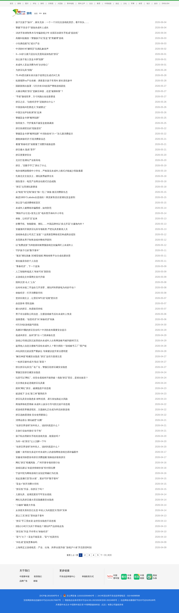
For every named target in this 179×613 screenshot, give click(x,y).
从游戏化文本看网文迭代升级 (30, 277)
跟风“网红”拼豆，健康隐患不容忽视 (33, 388)
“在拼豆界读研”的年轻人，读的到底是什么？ (38, 425)
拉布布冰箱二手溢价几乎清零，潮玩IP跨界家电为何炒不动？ (46, 287)
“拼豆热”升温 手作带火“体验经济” (32, 531)
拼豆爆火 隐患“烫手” (26, 149)
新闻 (19, 3)
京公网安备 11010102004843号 (78, 596)
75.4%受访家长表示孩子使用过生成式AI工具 (38, 75)
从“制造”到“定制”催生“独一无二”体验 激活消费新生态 (42, 192)
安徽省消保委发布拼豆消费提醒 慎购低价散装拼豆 (40, 457)
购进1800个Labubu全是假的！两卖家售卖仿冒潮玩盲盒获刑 (45, 197)
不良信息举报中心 (67, 576)
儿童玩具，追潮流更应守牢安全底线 (33, 494)
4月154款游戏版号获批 (27, 324)
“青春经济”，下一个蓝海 (28, 266)
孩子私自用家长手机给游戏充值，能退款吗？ (38, 436)
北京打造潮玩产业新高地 (28, 160)
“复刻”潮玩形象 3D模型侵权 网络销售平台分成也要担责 (43, 255)
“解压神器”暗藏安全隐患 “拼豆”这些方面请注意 (39, 356)
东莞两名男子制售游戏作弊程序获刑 (33, 240)
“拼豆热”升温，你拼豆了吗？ (30, 489)
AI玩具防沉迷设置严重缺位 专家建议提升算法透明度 (42, 351)
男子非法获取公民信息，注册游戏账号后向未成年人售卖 (44, 314)
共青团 (50, 3)
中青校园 (108, 3)
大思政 (60, 3)
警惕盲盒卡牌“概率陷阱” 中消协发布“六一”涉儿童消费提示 (44, 133)
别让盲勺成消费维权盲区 (28, 202)
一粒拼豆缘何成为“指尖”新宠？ (31, 362)
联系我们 (38, 576)
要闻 (44, 14)
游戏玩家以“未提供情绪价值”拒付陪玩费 (35, 468)
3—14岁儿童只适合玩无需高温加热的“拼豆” (37, 54)
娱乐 (156, 3)
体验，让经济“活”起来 (26, 218)
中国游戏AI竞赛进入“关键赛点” (31, 107)
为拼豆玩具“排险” (24, 70)
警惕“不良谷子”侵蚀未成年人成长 (32, 27)
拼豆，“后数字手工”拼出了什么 (31, 165)
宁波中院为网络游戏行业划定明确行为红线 (37, 473)
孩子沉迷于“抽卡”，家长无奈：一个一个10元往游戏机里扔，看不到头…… (52, 22)
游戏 (29, 13)
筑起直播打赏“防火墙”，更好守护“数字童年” (37, 478)
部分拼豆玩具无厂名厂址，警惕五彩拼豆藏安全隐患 (41, 367)
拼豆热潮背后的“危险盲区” (29, 128)
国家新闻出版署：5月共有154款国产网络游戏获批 (40, 86)
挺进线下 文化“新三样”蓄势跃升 (31, 393)
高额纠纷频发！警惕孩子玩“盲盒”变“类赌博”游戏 (39, 38)
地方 (148, 3)
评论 (34, 3)
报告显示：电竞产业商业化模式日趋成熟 (36, 181)
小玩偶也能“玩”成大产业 (28, 43)
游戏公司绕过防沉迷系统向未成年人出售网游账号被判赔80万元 (47, 340)
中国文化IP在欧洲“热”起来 (29, 112)
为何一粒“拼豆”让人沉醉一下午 (31, 441)
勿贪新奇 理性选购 (25, 303)
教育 (98, 3)
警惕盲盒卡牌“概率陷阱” (28, 118)
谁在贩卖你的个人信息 (27, 261)
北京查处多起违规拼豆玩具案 (30, 383)
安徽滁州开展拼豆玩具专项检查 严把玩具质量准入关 (42, 229)
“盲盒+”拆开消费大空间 (27, 484)
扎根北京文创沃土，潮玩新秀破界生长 (35, 176)
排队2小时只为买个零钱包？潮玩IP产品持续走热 (40, 526)
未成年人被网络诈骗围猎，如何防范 (33, 208)
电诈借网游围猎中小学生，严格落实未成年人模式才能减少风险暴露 (49, 171)
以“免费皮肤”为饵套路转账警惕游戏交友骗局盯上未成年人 (44, 245)
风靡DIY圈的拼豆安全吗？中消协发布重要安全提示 (41, 330)
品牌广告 (23, 581)
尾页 (110, 555)
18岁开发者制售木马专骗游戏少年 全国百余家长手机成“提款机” (47, 33)
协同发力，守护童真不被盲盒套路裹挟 (35, 123)
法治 (91, 3)
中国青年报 (24, 576)
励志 (117, 3)
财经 (42, 3)
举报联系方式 (88, 576)
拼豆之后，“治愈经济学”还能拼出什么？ (35, 102)
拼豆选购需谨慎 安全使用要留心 (32, 415)
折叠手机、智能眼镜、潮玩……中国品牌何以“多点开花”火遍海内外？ (50, 224)
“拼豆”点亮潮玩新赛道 (26, 187)
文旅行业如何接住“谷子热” (29, 431)
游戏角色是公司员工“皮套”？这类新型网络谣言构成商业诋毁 (45, 234)
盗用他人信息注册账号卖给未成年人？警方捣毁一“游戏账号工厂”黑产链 (51, 346)
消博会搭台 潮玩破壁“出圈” (29, 420)
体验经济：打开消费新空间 (29, 293)
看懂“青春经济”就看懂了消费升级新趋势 (35, 144)
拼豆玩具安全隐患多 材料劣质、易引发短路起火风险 (42, 399)
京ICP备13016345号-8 (49, 596)
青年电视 (70, 3)
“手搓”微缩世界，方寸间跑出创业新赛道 (35, 96)
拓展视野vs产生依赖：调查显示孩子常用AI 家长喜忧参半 (44, 80)
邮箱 (35, 581)
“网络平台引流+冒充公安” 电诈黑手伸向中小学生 (40, 213)
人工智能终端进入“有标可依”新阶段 (33, 271)
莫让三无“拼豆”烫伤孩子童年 (30, 515)
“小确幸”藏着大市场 (25, 505)
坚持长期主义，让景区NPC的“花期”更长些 (37, 298)
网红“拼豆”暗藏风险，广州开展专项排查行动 (38, 462)
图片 (27, 3)
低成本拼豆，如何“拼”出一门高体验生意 (35, 335)
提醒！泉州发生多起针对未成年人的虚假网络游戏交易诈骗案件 (47, 452)
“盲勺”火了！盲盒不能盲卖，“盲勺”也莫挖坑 (37, 537)
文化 (125, 3)
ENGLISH (165, 3)
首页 (11, 3)
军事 (132, 3)
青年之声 (81, 3)
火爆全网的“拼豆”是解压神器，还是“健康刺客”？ (39, 91)
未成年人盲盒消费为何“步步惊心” (32, 65)
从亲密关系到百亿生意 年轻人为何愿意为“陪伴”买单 (41, 510)
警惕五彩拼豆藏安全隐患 (28, 372)
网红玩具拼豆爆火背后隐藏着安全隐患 (35, 500)
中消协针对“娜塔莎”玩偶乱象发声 (32, 49)
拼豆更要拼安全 (23, 155)
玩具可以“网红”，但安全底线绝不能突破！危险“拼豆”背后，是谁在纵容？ (52, 378)
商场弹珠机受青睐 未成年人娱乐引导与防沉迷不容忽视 (43, 404)
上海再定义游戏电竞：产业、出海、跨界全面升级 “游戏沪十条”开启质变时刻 (54, 547)
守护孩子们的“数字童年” (28, 250)
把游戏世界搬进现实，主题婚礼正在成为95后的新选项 (43, 409)
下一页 (103, 555)
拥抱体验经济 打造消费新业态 (30, 139)
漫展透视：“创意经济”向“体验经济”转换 (35, 319)
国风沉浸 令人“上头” (26, 282)
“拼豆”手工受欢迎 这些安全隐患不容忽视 (36, 521)
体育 (140, 3)
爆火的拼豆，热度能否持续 (29, 309)
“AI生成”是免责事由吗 (26, 542)
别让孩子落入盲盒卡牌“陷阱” (30, 59)
